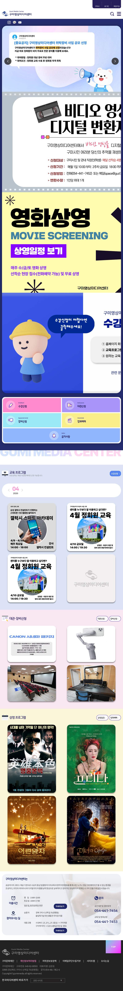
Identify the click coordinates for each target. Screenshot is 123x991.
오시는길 (105, 961)
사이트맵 (91, 961)
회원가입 (116, 6)
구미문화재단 (8, 961)
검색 (112, 14)
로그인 (106, 6)
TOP (113, 946)
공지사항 (91, 435)
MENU (119, 14)
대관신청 (98, 404)
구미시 (97, 6)
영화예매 (98, 419)
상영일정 (101, 718)
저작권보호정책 (49, 961)
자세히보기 (60, 906)
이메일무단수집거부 (72, 961)
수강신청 (39, 404)
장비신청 (39, 419)
